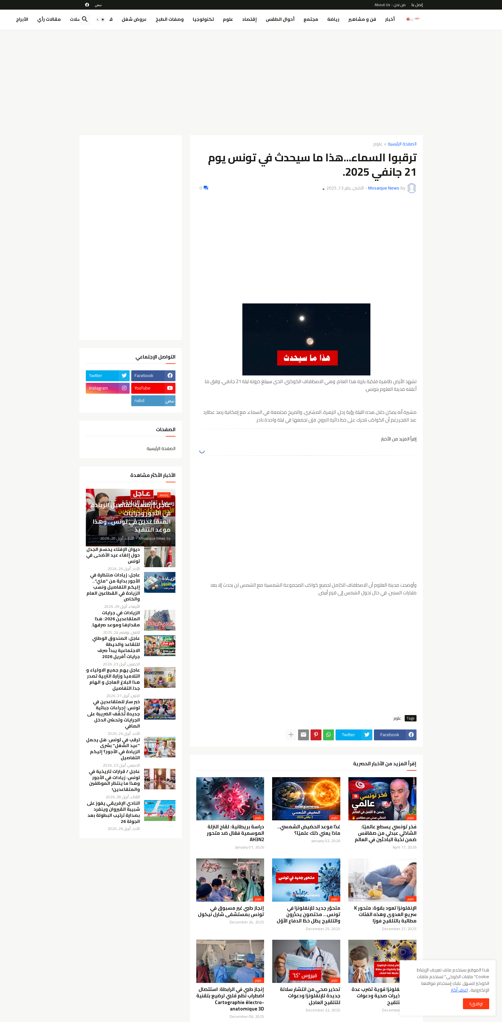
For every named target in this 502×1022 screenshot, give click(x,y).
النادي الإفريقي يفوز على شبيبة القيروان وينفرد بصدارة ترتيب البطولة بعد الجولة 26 (113, 812)
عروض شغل (134, 19)
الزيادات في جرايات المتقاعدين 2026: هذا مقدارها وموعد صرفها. (115, 619)
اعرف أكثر (459, 990)
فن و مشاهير (362, 19)
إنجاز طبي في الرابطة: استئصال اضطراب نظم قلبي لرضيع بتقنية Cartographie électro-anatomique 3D (230, 999)
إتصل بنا (417, 4)
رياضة (333, 19)
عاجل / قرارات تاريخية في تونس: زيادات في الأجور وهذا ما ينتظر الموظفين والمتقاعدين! (114, 781)
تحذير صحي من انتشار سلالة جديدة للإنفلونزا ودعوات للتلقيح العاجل (310, 996)
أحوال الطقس (280, 19)
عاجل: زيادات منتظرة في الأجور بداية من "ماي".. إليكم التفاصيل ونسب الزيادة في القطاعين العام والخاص (113, 587)
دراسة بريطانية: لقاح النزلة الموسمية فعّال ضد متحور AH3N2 (235, 833)
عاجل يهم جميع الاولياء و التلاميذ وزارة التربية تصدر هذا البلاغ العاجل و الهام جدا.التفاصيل (113, 679)
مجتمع (311, 19)
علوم (228, 19)
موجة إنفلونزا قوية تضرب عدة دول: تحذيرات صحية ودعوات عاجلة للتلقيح (384, 996)
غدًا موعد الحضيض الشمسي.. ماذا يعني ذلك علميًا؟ (308, 830)
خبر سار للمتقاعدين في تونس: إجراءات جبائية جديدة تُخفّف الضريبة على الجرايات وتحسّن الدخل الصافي (113, 714)
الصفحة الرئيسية (402, 144)
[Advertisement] (251, 82)
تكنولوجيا (203, 19)
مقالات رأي (49, 19)
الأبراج (22, 19)
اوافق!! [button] (476, 1004)
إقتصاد (249, 19)
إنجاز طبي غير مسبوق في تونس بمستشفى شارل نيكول (231, 911)
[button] (100, 19)
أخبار (390, 19)
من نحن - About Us (390, 4)
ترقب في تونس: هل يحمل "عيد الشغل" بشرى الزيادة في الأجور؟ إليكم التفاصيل (113, 749)
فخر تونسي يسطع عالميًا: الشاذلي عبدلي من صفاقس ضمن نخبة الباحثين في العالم (386, 833)
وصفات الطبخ (170, 19)
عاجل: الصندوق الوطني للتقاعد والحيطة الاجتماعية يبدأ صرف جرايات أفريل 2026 (116, 647)
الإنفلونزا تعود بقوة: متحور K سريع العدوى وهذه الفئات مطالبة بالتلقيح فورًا (385, 914)
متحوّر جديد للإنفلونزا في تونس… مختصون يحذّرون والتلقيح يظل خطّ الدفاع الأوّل (308, 914)
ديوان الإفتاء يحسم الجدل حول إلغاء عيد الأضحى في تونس (113, 555)
